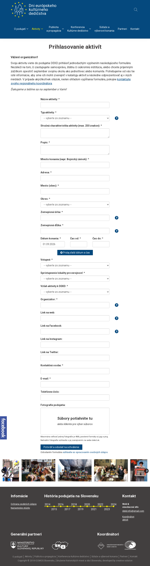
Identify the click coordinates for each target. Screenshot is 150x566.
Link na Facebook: (51, 325)
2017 (67, 509)
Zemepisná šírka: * (52, 212)
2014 (47, 504)
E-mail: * (46, 378)
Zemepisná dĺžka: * (52, 225)
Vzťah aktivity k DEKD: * (54, 286)
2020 (87, 504)
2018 (74, 504)
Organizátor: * (49, 299)
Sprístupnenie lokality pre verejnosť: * (63, 272)
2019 (80, 509)
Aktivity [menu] (37, 28)
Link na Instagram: (51, 339)
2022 (100, 504)
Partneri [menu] (122, 28)
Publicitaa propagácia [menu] (55, 29)
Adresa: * (46, 172)
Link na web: (48, 312)
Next (146, 471)
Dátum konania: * (51, 238)
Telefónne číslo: (50, 391)
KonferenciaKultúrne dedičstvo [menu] (79, 29)
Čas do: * (97, 238)
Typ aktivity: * (48, 112)
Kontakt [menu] (135, 28)
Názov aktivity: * (50, 99)
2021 (94, 509)
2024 (113, 504)
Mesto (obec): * (50, 185)
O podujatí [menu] (21, 28)
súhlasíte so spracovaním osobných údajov (85, 452)
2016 (61, 504)
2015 (54, 509)
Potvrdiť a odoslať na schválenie (61, 447)
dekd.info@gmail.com (133, 511)
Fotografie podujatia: (53, 405)
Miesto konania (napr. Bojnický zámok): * (65, 159)
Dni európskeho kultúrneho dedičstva (33, 10)
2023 (107, 509)
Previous (3, 471)
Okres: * (45, 198)
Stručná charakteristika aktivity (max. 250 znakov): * (71, 125)
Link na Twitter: (50, 352)
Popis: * (45, 142)
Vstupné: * (47, 259)
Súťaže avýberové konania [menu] (104, 29)
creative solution (124, 560)
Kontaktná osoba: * (52, 365)
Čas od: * (75, 238)
